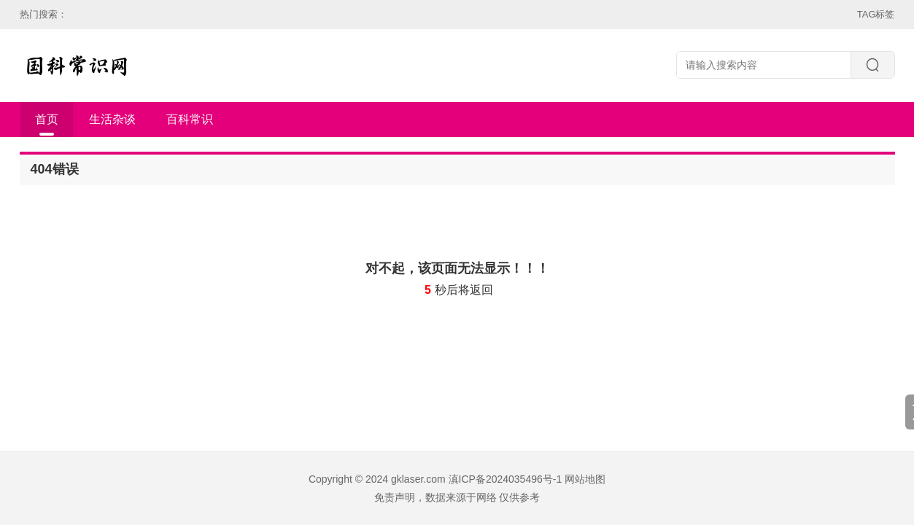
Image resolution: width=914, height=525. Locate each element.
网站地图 (585, 479)
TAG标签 (876, 14)
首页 (46, 119)
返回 (481, 290)
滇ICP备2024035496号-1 (505, 479)
